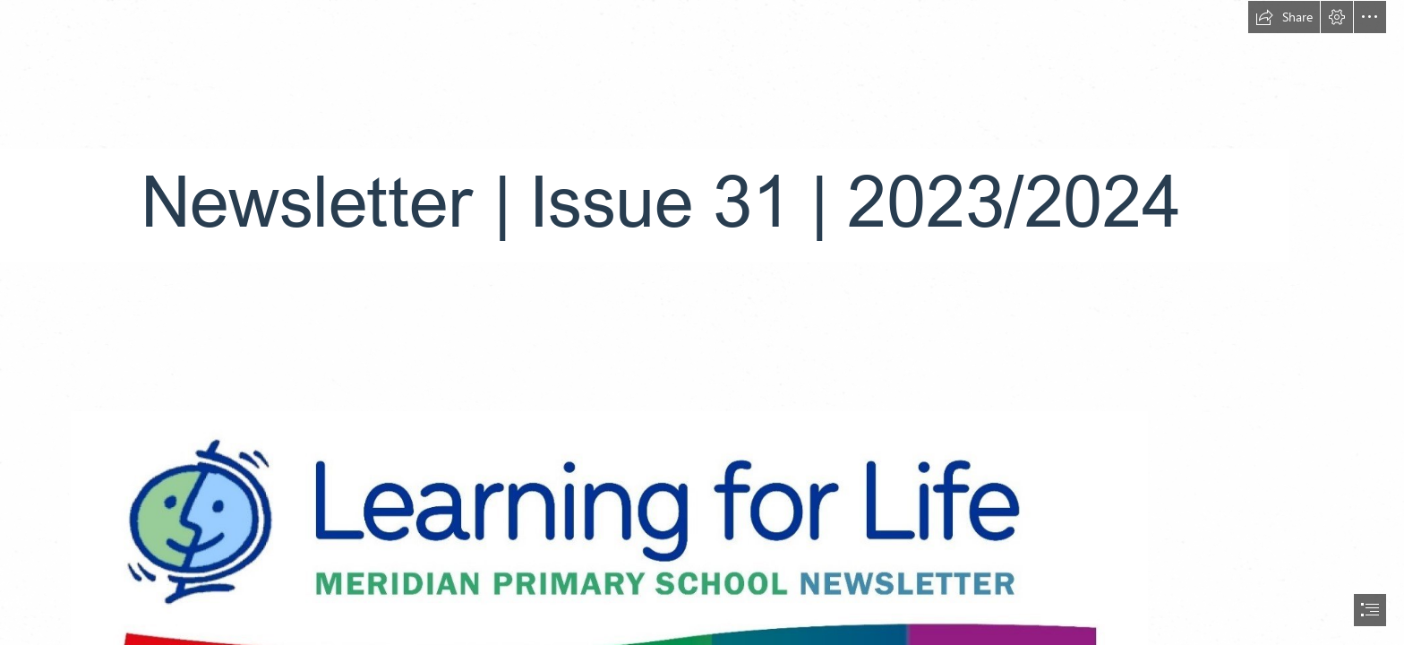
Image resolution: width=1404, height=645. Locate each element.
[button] (1284, 17)
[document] (702, 322)
